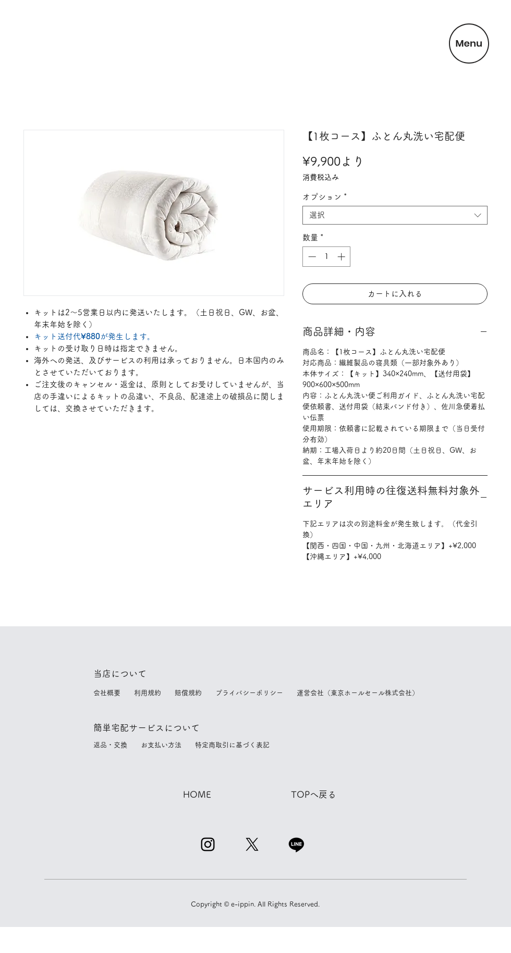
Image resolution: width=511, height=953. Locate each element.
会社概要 (117, 692)
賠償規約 (195, 692)
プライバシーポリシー (256, 692)
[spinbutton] (326, 256)
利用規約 (154, 692)
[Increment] (342, 256)
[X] (252, 844)
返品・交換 (120, 744)
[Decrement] (311, 256)
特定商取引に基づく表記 (232, 744)
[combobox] (395, 215)
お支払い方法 (168, 744)
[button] (469, 43)
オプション (324, 197)
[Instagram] (208, 844)
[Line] (296, 844)
